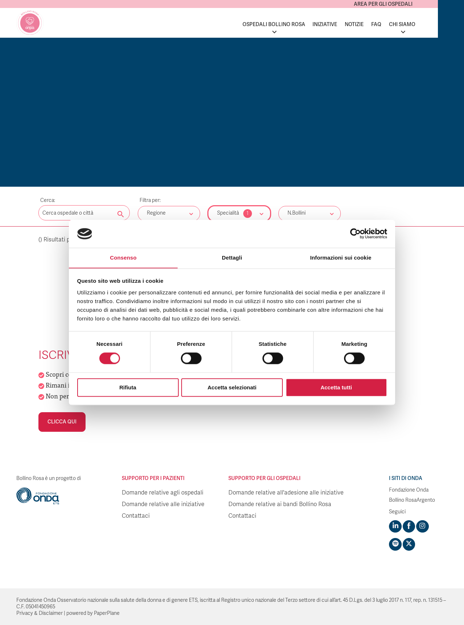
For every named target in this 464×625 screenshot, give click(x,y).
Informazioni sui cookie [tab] (341, 257)
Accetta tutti (336, 388)
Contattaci (136, 516)
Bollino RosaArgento (412, 500)
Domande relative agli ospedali (162, 492)
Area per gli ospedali (409, 4)
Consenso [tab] (123, 257)
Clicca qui (61, 422)
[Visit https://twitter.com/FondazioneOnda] (408, 544)
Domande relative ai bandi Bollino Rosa (279, 504)
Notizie (380, 24)
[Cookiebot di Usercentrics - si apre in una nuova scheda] (355, 233)
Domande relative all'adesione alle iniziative (286, 492)
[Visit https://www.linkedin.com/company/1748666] (395, 526)
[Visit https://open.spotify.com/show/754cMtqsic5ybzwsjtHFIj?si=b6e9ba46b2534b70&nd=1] (395, 544)
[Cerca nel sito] (120, 215)
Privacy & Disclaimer (39, 613)
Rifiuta (127, 388)
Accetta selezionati (231, 388)
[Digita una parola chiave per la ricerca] (84, 212)
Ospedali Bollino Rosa (299, 24)
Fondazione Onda (408, 490)
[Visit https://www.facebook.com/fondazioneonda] (408, 526)
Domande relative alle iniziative (163, 504)
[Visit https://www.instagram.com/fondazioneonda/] (422, 526)
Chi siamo (428, 24)
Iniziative (351, 24)
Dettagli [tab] (232, 257)
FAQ (402, 24)
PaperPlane (107, 613)
